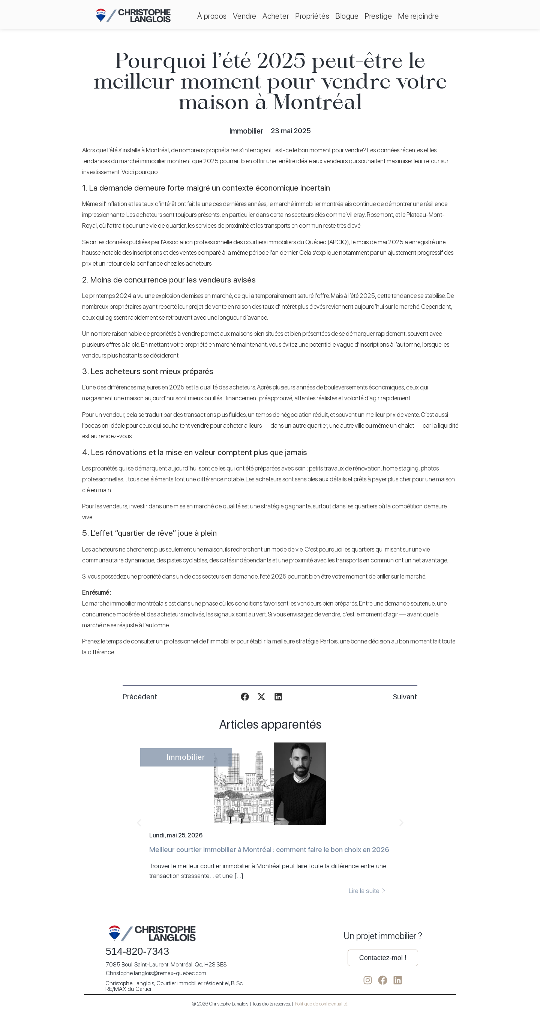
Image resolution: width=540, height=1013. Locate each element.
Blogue (346, 16)
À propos (212, 16)
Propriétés (312, 16)
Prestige (378, 16)
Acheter (276, 16)
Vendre (244, 16)
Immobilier (246, 130)
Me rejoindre (418, 16)
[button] (245, 696)
